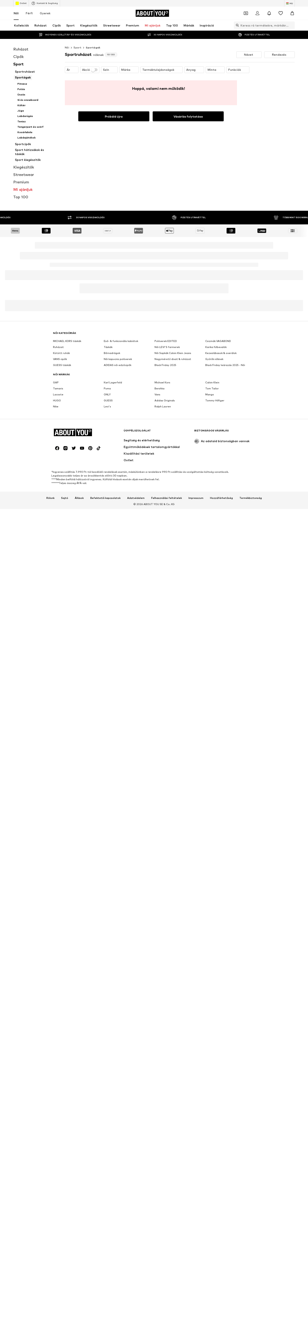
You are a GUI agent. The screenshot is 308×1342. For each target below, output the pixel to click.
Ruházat (58, 347)
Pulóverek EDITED (166, 341)
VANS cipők (60, 359)
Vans (157, 394)
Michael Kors (162, 382)
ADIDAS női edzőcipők (117, 365)
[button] (249, 54)
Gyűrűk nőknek (214, 359)
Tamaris (58, 388)
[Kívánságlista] (280, 13)
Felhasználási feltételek (166, 498)
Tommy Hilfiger (214, 400)
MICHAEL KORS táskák (67, 341)
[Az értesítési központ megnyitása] (269, 13)
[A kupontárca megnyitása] (245, 13)
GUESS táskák (62, 365)
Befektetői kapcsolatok (105, 498)
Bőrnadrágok (112, 353)
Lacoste (58, 394)
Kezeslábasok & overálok (221, 353)
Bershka (159, 388)
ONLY (107, 394)
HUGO (57, 400)
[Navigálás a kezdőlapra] (152, 13)
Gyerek (45, 13)
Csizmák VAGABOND (218, 341)
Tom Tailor (212, 388)
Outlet (21, 3)
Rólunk (50, 498)
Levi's (107, 406)
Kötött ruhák (61, 353)
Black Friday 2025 (165, 365)
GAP (56, 382)
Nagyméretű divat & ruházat (173, 359)
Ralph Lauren (163, 406)
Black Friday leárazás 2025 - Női (225, 365)
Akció (90, 69)
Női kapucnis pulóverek (118, 359)
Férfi (29, 13)
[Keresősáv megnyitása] (236, 25)
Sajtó (64, 498)
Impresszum (195, 498)
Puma (107, 388)
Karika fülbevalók (216, 347)
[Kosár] (292, 13)
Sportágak (93, 47)
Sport (77, 47)
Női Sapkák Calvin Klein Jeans (173, 353)
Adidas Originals (165, 400)
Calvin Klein (212, 382)
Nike (55, 406)
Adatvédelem (136, 498)
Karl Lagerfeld (113, 382)
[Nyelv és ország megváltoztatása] (289, 3)
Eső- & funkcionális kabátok (121, 341)
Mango (209, 394)
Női (16, 13)
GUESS (108, 400)
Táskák (108, 347)
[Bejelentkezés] (257, 13)
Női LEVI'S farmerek (167, 347)
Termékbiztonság (250, 498)
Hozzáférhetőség (221, 498)
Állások (79, 498)
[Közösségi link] (57, 448)
